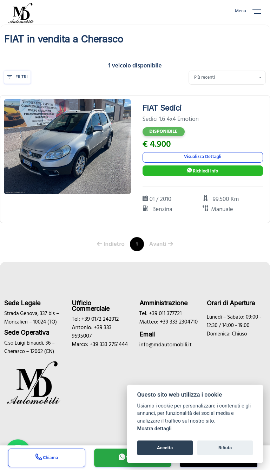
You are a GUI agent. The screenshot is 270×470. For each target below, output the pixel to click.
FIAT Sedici (162, 108)
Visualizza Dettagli (202, 157)
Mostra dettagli (154, 429)
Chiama (46, 458)
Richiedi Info (202, 171)
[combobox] (227, 78)
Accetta (165, 447)
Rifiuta (225, 447)
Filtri (17, 77)
